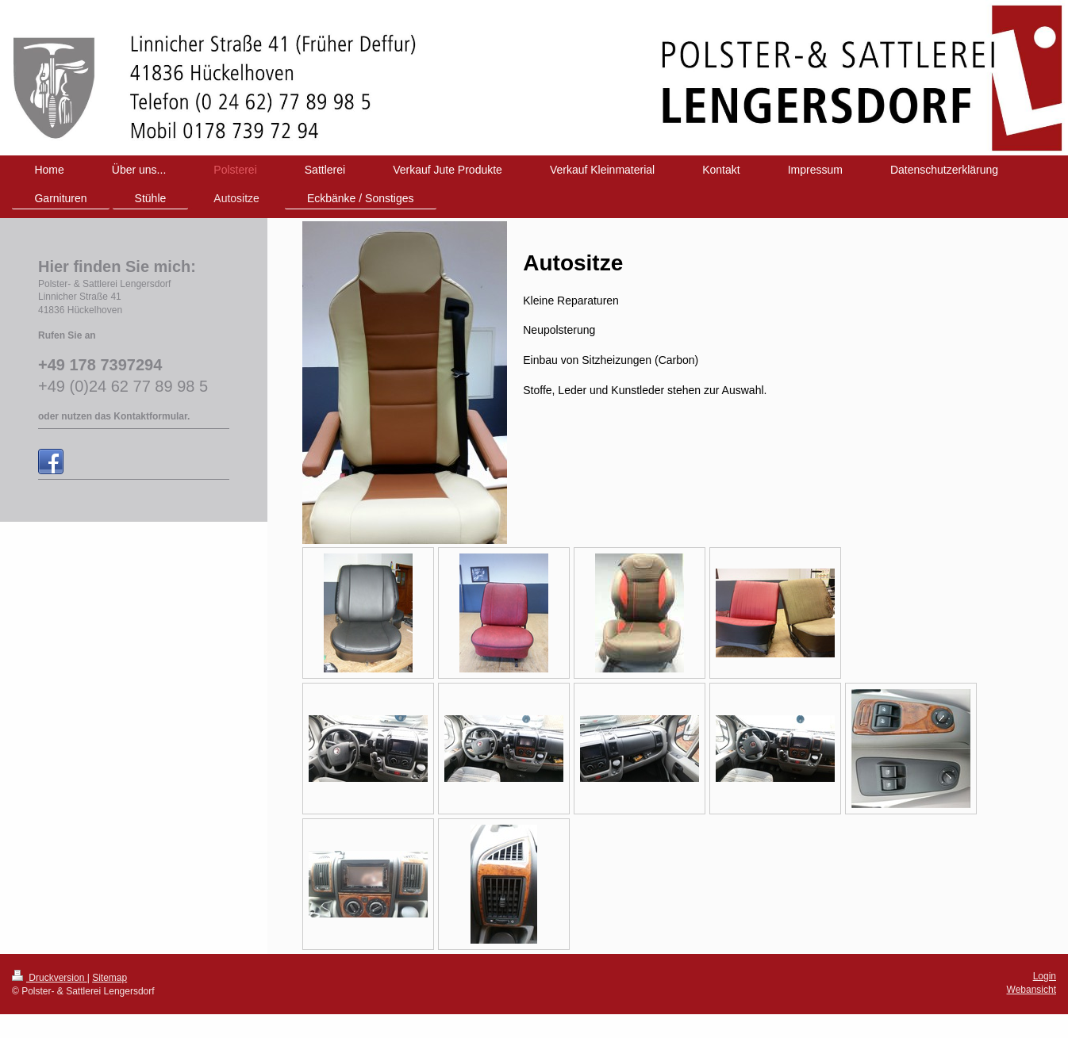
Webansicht (1031, 989)
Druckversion (49, 977)
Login (1044, 976)
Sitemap (109, 977)
